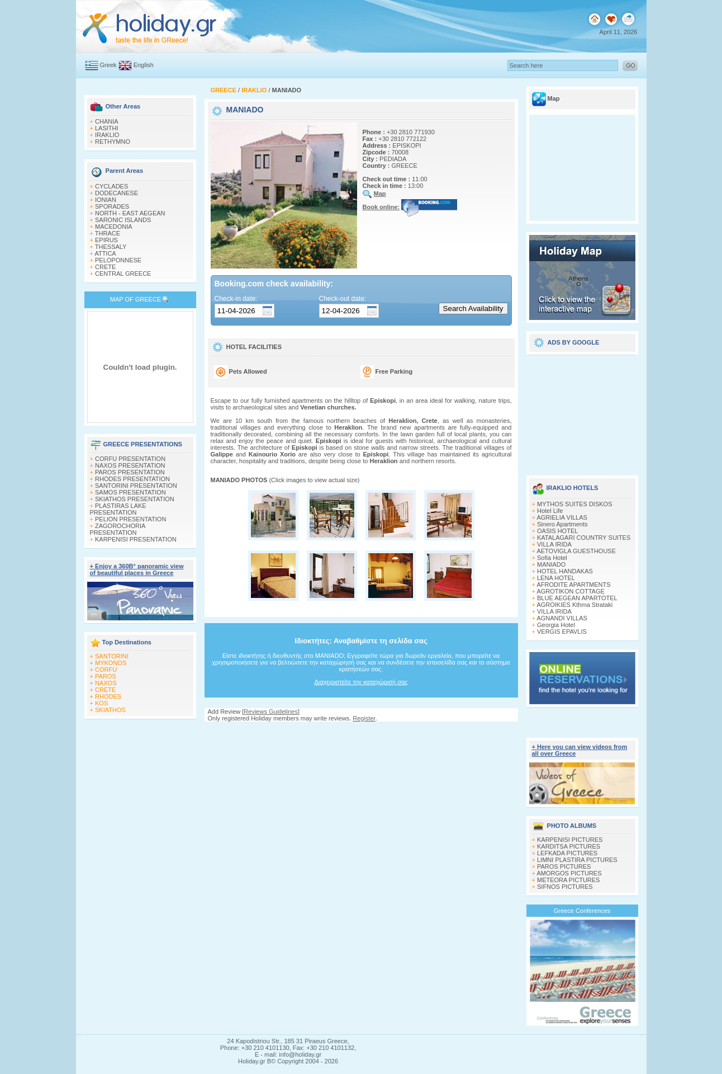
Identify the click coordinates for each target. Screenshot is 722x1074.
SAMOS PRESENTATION (130, 492)
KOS (101, 703)
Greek (108, 65)
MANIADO (551, 564)
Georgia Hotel (556, 624)
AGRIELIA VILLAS (561, 517)
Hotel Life (550, 510)
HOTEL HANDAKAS (565, 571)
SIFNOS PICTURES (565, 886)
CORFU (106, 669)
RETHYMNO (112, 141)
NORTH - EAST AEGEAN (130, 213)
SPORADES (112, 206)
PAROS (105, 676)
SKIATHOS (110, 709)
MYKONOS (110, 663)
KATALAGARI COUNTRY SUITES (583, 537)
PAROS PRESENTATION (130, 472)
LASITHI (106, 128)
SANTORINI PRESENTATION (136, 485)
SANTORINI (112, 656)
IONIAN (105, 199)
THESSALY (111, 246)
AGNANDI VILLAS (561, 618)
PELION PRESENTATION (130, 519)
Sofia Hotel (552, 557)
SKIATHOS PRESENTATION (134, 499)
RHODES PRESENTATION (132, 478)
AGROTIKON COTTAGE (570, 591)
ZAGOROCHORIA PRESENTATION (117, 529)
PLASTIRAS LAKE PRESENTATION (118, 509)
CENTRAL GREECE (123, 273)
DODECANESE (116, 193)
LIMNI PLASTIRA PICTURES (577, 859)
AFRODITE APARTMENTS (573, 584)
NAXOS (106, 683)
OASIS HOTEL (557, 530)
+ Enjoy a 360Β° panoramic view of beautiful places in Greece (137, 569)
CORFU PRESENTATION (130, 458)
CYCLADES (111, 186)
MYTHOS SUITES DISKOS (574, 504)
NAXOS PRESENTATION (130, 465)
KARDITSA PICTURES (568, 846)
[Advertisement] (582, 411)
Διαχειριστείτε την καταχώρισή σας (360, 682)
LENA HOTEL (556, 577)
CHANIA (106, 121)
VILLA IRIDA (554, 544)
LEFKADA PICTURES (567, 853)
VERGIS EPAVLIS (562, 631)
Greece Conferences (582, 910)
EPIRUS (106, 240)
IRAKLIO (107, 134)
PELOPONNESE (118, 260)
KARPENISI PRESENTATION (136, 539)
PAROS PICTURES (564, 866)
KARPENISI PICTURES (569, 839)
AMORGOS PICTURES (568, 873)
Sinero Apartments (562, 524)
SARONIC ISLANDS (123, 219)
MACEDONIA (113, 226)
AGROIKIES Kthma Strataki (574, 604)
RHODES (108, 696)
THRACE (107, 233)
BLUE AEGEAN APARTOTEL (577, 598)
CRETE (105, 266)
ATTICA (105, 253)
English (144, 65)
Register (364, 718)
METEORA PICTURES (568, 880)
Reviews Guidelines (271, 711)
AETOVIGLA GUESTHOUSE (576, 551)
